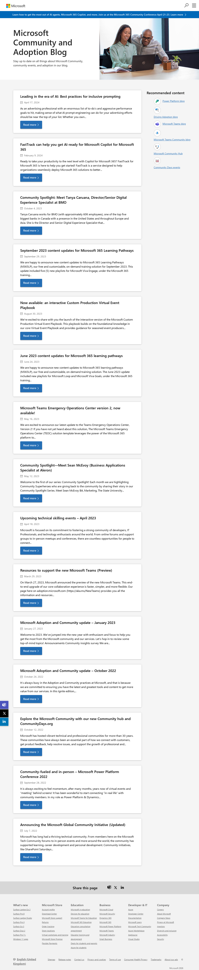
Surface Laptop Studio (22, 918)
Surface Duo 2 (19, 930)
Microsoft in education (80, 909)
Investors (161, 926)
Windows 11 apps (20, 939)
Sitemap (51, 959)
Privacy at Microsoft (165, 922)
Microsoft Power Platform (110, 926)
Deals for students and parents (84, 943)
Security (160, 939)
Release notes (64, 959)
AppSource (132, 935)
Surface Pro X (18, 922)
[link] (4, 704)
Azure (130, 909)
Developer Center (135, 913)
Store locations (48, 930)
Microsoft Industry (107, 935)
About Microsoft (164, 913)
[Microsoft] (16, 6)
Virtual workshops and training (55, 935)
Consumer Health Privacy (135, 959)
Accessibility (162, 935)
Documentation (134, 918)
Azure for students (78, 947)
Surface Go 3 (18, 926)
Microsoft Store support (52, 918)
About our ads (171, 959)
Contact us (79, 959)
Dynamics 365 (105, 918)
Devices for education (80, 913)
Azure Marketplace (136, 930)
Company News (163, 918)
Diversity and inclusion (166, 930)
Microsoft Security (107, 913)
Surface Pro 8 (18, 913)
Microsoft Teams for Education (84, 918)
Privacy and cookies (97, 959)
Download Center (49, 913)
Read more (29, 124)
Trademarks (156, 959)
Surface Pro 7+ (19, 935)
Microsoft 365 (105, 922)
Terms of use (115, 959)
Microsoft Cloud (106, 909)
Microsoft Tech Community (139, 926)
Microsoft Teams (107, 930)
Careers (160, 909)
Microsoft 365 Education (81, 922)
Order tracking (48, 926)
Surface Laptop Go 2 (21, 909)
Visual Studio (133, 939)
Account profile (48, 909)
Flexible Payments (49, 943)
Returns (45, 922)
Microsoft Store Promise (52, 939)
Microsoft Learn (135, 922)
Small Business (106, 939)
